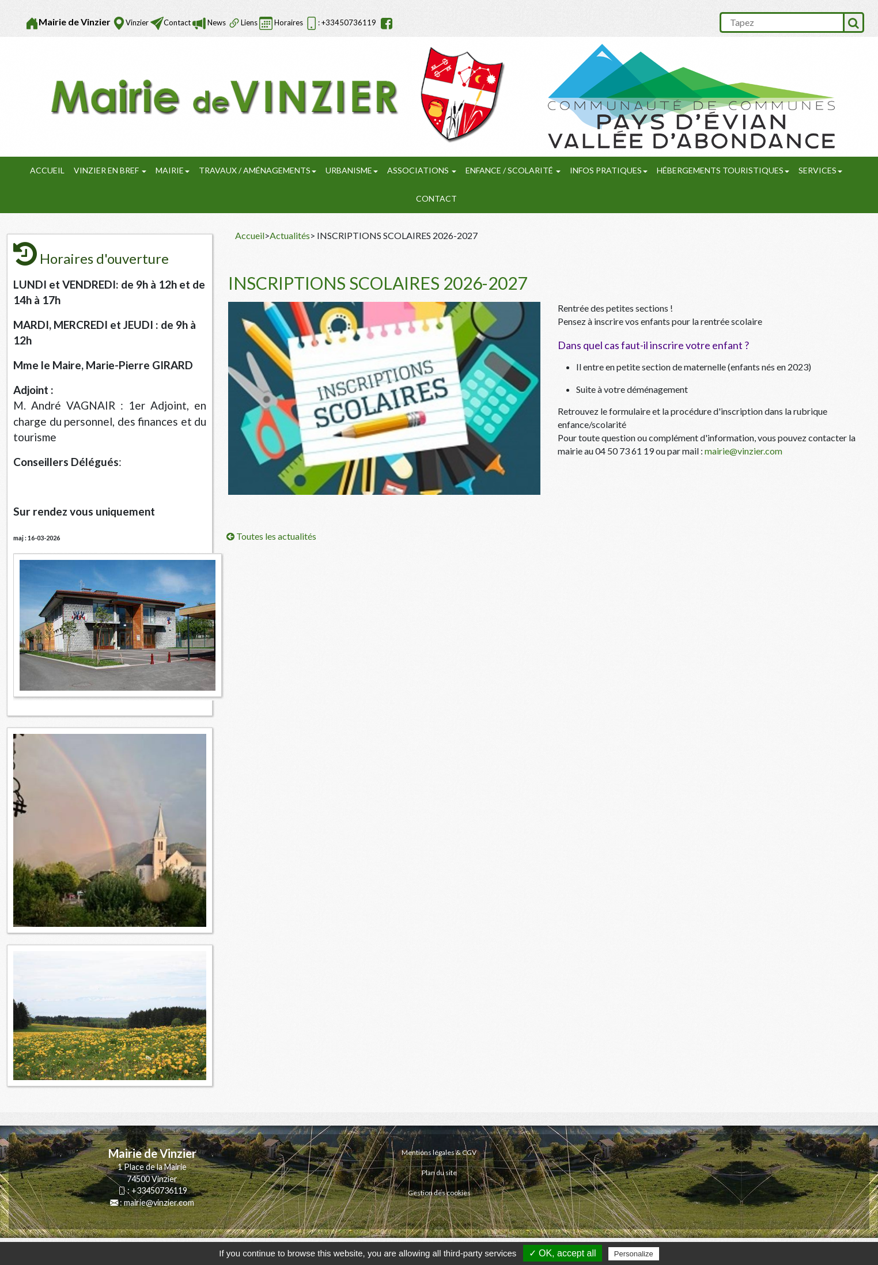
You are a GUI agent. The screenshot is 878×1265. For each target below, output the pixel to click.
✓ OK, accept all (562, 1253)
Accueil (47, 170)
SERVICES (820, 170)
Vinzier (137, 22)
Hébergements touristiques (723, 170)
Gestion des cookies (439, 1192)
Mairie (173, 170)
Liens (249, 22)
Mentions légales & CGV (439, 1152)
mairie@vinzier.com (743, 450)
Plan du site (439, 1172)
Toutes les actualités (271, 536)
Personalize (633, 1253)
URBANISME (352, 170)
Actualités (290, 235)
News (216, 22)
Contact (177, 22)
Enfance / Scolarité (513, 170)
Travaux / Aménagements (257, 170)
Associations (421, 170)
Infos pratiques (609, 170)
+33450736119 (159, 1190)
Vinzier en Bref (110, 170)
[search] (781, 22)
